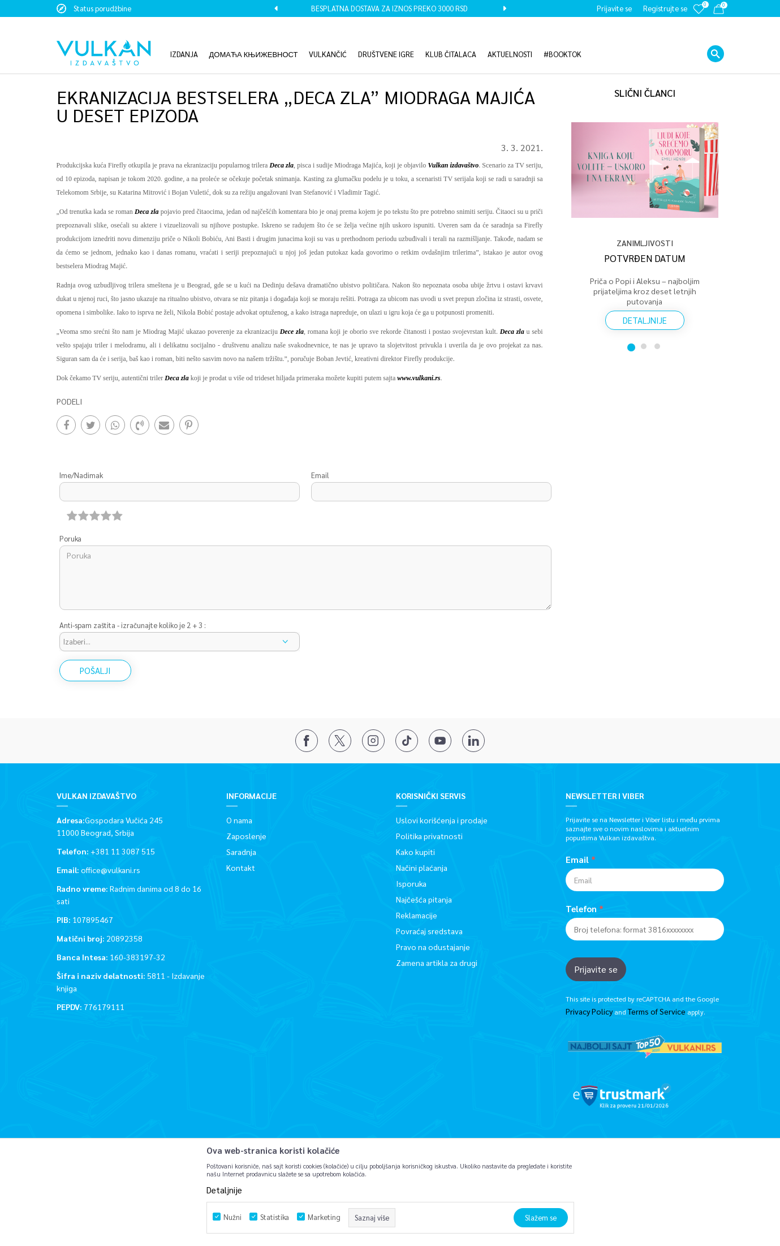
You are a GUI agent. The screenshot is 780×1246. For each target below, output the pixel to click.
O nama (239, 819)
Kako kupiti (415, 851)
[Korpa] (718, 11)
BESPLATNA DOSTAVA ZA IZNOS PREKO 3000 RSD (389, 8)
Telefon (581, 908)
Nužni (232, 1217)
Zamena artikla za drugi (436, 962)
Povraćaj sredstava (429, 930)
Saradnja (241, 851)
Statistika (274, 1217)
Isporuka (411, 883)
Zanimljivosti (187, 63)
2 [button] (645, 346)
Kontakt (240, 867)
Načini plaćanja (421, 867)
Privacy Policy (589, 1011)
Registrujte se (665, 8)
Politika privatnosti (429, 835)
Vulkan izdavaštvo (85, 63)
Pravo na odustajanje (433, 946)
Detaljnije (645, 319)
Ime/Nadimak (81, 475)
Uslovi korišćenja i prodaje (442, 819)
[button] (715, 36)
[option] (390, 8)
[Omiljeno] (698, 17)
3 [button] (658, 346)
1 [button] (631, 346)
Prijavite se (596, 968)
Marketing (324, 1217)
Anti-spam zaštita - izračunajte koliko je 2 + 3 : (132, 625)
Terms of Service (657, 1011)
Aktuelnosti (140, 63)
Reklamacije (416, 914)
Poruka (70, 538)
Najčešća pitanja (424, 898)
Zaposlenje (246, 835)
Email (320, 475)
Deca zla (176, 377)
